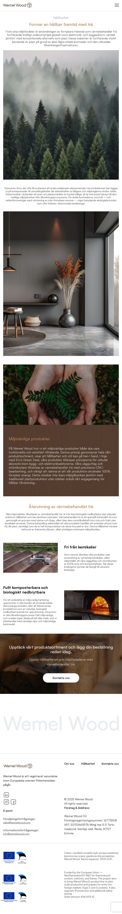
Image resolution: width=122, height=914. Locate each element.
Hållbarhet (88, 763)
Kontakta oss (61, 678)
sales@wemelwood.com (16, 822)
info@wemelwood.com (16, 833)
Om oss (69, 763)
